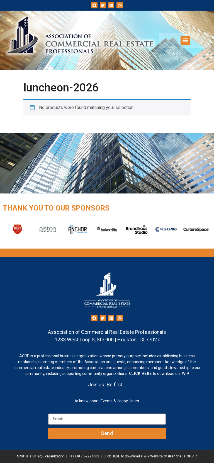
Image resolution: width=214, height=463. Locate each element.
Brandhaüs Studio (183, 456)
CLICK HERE (140, 373)
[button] (185, 40)
